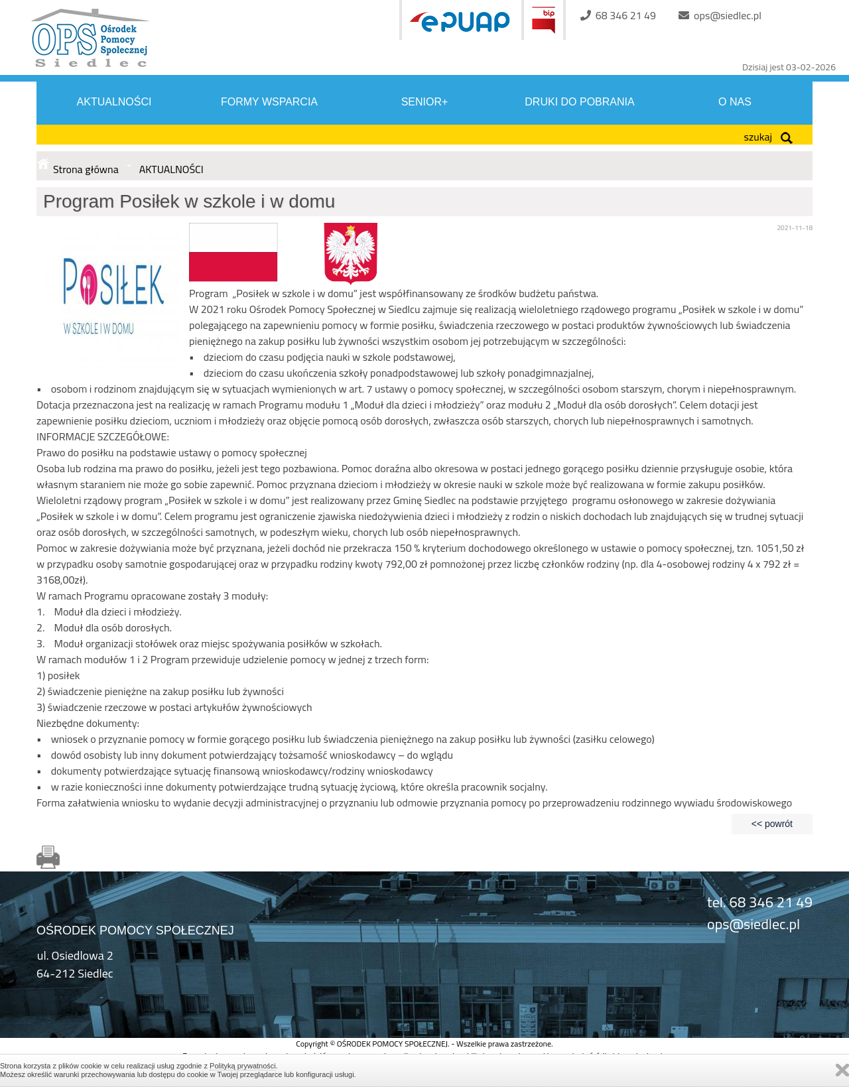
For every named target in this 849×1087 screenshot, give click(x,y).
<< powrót (772, 823)
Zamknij (842, 1070)
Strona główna (86, 169)
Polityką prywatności (243, 1066)
